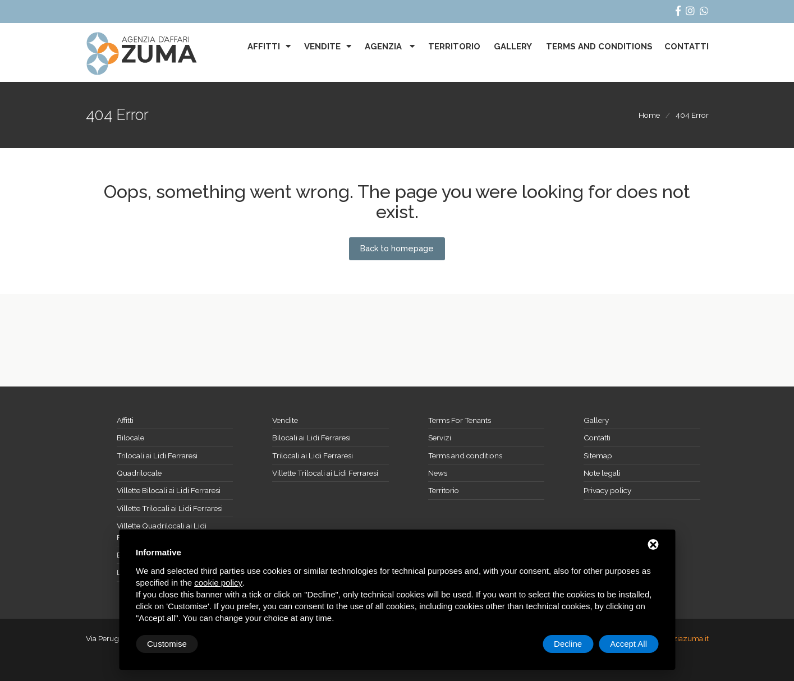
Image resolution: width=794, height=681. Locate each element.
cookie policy (218, 582)
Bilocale (130, 437)
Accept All (628, 643)
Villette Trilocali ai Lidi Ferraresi (170, 508)
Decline (568, 643)
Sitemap (598, 455)
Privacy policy (607, 490)
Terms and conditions (599, 47)
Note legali (602, 472)
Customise (167, 643)
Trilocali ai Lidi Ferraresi (157, 455)
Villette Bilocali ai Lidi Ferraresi (169, 490)
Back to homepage (397, 248)
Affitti (263, 47)
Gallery (513, 47)
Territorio (454, 47)
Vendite (322, 47)
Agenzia (384, 47)
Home (649, 115)
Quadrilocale (139, 472)
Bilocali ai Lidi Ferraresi (311, 437)
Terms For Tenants (459, 420)
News (437, 472)
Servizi (439, 437)
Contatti (686, 47)
